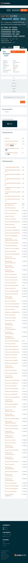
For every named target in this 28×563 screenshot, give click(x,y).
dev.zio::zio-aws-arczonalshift (11, 285)
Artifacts (10, 47)
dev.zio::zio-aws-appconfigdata (12, 248)
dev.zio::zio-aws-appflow (10, 251)
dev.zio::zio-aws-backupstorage (12, 306)
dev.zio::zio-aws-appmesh (10, 274)
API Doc (8, 10)
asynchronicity (21, 36)
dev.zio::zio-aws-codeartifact (11, 383)
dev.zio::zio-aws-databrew (11, 483)
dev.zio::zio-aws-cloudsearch (11, 363)
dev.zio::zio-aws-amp (9, 224)
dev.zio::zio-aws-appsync (10, 282)
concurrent (15, 36)
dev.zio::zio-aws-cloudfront (11, 354)
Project (4, 47)
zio (2, 15)
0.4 (13, 42)
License (4, 545)
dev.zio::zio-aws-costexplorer (11, 471)
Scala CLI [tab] (14, 83)
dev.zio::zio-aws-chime (10, 320)
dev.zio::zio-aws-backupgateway (12, 303)
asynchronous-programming (6, 36)
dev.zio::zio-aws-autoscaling (11, 293)
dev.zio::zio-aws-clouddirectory (12, 349)
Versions (16, 47)
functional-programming (5, 29)
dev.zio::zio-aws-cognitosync (11, 425)
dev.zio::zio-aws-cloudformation (12, 352)
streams (18, 31)
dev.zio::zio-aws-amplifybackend (12, 230)
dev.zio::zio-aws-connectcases (11, 450)
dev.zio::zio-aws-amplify (10, 227)
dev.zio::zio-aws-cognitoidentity (12, 418)
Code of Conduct (6, 543)
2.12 (17, 39)
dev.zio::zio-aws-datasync (10, 491)
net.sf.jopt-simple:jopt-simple (12, 148)
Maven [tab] (14, 88)
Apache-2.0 (15, 67)
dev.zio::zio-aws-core (9, 464)
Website (16, 19)
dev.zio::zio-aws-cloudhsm (11, 357)
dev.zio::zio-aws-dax (9, 494)
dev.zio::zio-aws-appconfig (11, 245)
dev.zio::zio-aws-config (10, 440)
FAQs (4, 542)
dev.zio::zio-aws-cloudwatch (11, 373)
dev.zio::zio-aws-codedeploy (11, 394)
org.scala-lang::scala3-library (11, 141)
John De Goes (16, 71)
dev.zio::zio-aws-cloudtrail (11, 370)
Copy (22, 102)
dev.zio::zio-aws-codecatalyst (11, 388)
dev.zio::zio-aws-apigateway (11, 235)
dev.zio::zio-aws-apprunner (11, 277)
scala (13, 34)
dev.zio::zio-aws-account (10, 213)
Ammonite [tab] (14, 86)
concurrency (14, 27)
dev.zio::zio (7, 138)
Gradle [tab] (14, 91)
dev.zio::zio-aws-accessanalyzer (12, 210)
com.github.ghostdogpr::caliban (12, 167)
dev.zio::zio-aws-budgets (10, 317)
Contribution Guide (7, 534)
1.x (11, 40)
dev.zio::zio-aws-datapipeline (11, 488)
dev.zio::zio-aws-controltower (11, 461)
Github (5, 527)
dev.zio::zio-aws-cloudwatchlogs (12, 380)
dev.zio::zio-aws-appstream (11, 280)
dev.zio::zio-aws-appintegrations (12, 254)
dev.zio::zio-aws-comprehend (11, 428)
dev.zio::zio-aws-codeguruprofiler (12, 397)
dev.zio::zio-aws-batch (10, 309)
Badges (23, 47)
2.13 (13, 39)
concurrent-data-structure (6, 34)
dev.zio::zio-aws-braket (10, 315)
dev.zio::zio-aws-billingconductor (12, 312)
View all (14, 68)
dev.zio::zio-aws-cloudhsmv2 (11, 360)
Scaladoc (7, 111)
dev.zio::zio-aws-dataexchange (12, 485)
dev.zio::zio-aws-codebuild (11, 385)
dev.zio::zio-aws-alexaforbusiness (12, 221)
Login (24, 10)
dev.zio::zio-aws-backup (10, 301)
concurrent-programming (6, 31)
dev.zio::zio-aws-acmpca (10, 219)
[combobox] (18, 52)
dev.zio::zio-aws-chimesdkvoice (12, 340)
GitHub (23, 19)
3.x (10, 39)
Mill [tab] (14, 80)
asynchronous (14, 29)
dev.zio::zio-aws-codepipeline (11, 404)
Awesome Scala (15, 10)
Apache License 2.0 (7, 19)
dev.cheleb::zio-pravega (10, 207)
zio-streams (6, 52)
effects (13, 31)
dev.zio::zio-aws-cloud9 (10, 343)
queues (17, 34)
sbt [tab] (14, 77)
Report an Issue (6, 536)
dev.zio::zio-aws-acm (9, 216)
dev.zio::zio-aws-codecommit (11, 391)
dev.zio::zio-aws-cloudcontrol (11, 346)
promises (6, 27)
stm (10, 27)
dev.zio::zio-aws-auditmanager (12, 291)
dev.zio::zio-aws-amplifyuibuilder (12, 233)
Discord (5, 529)
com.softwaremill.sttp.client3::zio (12, 196)
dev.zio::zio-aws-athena (10, 288)
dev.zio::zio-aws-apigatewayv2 (11, 242)
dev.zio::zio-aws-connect (10, 442)
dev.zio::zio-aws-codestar (10, 407)
